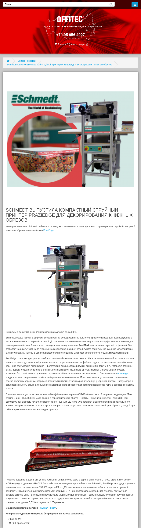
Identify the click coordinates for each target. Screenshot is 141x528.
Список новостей (26, 61)
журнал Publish (48, 508)
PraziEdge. (49, 230)
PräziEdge (122, 373)
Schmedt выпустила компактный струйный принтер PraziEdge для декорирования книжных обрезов (59, 64)
